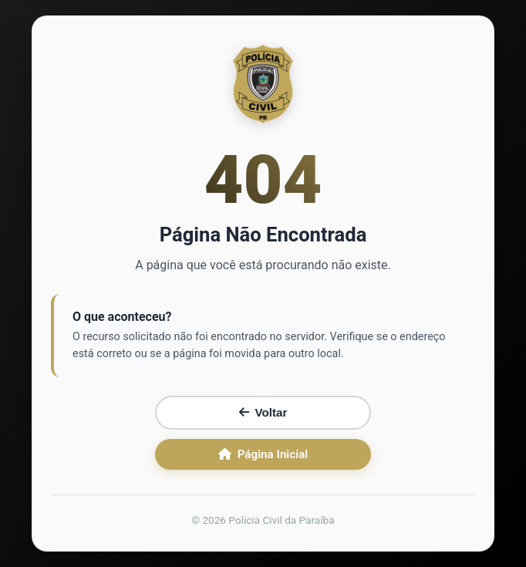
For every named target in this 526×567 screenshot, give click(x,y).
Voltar (263, 412)
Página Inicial (263, 454)
